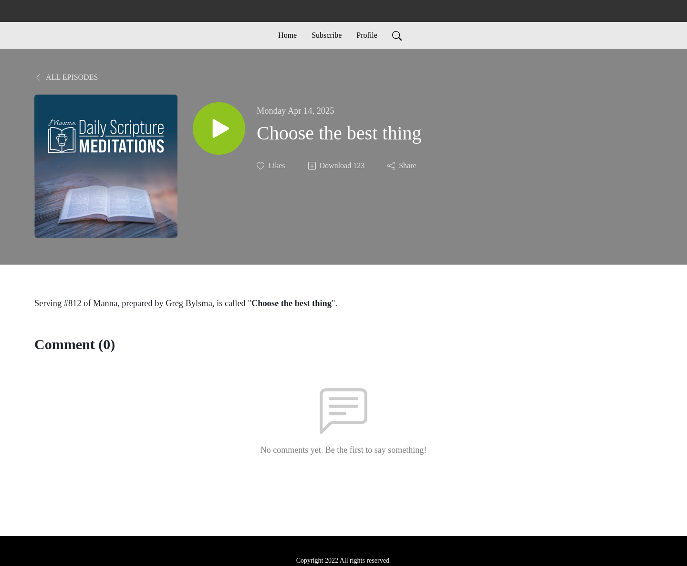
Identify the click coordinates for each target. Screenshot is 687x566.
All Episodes (66, 77)
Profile (366, 35)
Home (287, 35)
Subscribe (327, 35)
